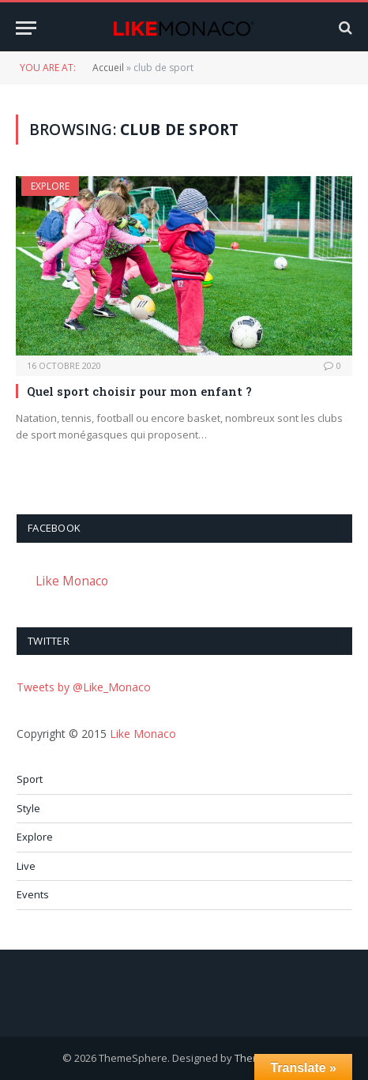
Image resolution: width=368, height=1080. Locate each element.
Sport (30, 779)
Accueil (108, 67)
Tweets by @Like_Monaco (84, 686)
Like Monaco (72, 580)
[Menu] (26, 28)
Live (26, 866)
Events (33, 894)
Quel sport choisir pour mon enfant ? (139, 391)
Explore (50, 186)
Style (28, 808)
